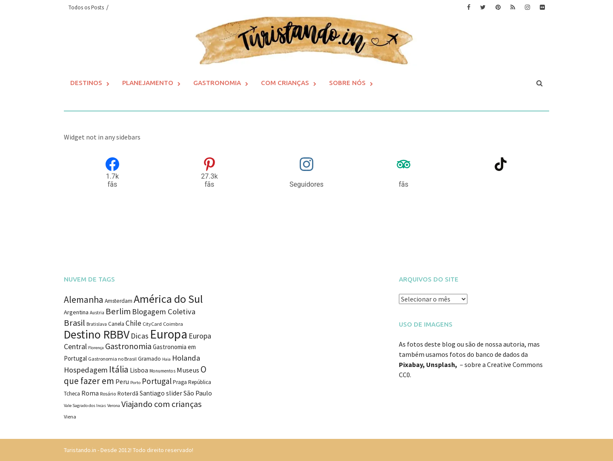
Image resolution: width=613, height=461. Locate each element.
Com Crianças (285, 82)
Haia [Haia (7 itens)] (166, 359)
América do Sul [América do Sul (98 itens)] (168, 299)
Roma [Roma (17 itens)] (90, 393)
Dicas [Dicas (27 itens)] (140, 336)
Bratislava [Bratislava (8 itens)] (96, 324)
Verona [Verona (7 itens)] (113, 405)
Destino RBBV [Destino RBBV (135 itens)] (96, 334)
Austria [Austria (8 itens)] (97, 313)
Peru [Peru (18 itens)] (122, 381)
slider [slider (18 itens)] (174, 393)
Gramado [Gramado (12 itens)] (149, 358)
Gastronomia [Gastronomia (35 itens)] (128, 346)
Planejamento (147, 82)
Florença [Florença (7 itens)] (96, 347)
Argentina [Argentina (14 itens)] (76, 312)
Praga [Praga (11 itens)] (180, 382)
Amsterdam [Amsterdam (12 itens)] (118, 300)
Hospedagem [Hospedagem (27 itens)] (86, 370)
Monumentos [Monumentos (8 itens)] (162, 371)
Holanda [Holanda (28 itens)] (186, 358)
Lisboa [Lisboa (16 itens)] (139, 370)
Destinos (86, 82)
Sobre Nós (347, 82)
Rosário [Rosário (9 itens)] (108, 393)
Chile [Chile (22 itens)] (133, 323)
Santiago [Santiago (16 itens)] (152, 393)
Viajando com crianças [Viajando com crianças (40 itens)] (161, 404)
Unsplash (440, 364)
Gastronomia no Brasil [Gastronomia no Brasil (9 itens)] (112, 359)
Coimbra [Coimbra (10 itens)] (173, 324)
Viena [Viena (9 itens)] (70, 416)
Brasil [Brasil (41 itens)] (74, 322)
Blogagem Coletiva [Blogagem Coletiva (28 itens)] (163, 311)
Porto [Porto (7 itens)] (135, 382)
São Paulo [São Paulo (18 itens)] (197, 393)
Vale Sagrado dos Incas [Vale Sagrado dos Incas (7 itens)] (85, 405)
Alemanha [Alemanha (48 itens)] (83, 299)
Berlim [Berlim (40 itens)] (118, 311)
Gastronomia (217, 82)
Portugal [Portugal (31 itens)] (157, 381)
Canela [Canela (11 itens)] (116, 323)
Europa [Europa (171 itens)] (168, 334)
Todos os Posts (86, 7)
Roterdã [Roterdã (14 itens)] (127, 393)
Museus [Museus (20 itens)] (188, 370)
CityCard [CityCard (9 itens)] (152, 324)
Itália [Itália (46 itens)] (119, 369)
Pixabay (411, 364)
